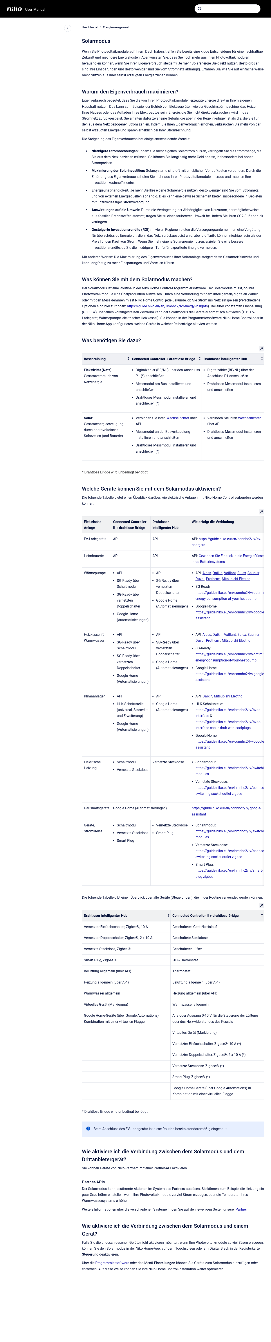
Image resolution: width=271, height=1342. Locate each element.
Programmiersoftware (112, 1263)
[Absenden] (199, 8)
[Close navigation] (67, 28)
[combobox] (227, 9)
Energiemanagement (116, 27)
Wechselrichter (177, 418)
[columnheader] (106, 359)
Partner (241, 1209)
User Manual (35, 9)
